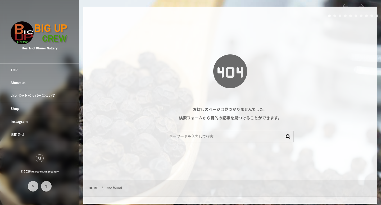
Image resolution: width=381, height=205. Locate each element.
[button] (39, 158)
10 (377, 16)
